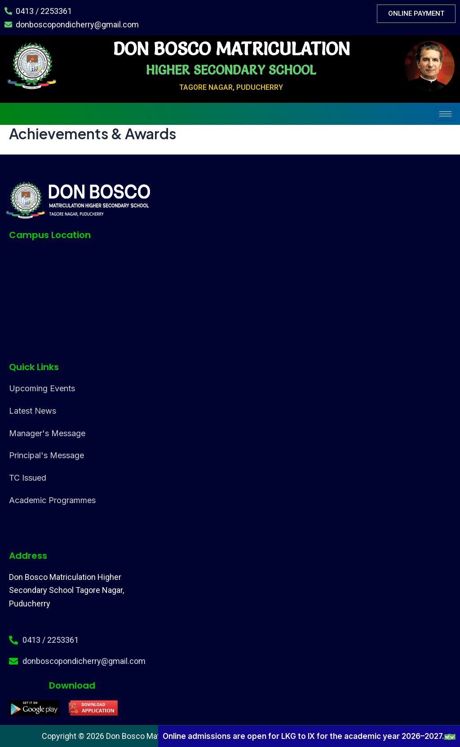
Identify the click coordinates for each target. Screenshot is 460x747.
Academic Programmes (52, 500)
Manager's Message (47, 433)
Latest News (32, 410)
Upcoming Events (42, 388)
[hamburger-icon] (445, 113)
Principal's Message (46, 455)
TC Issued (27, 477)
